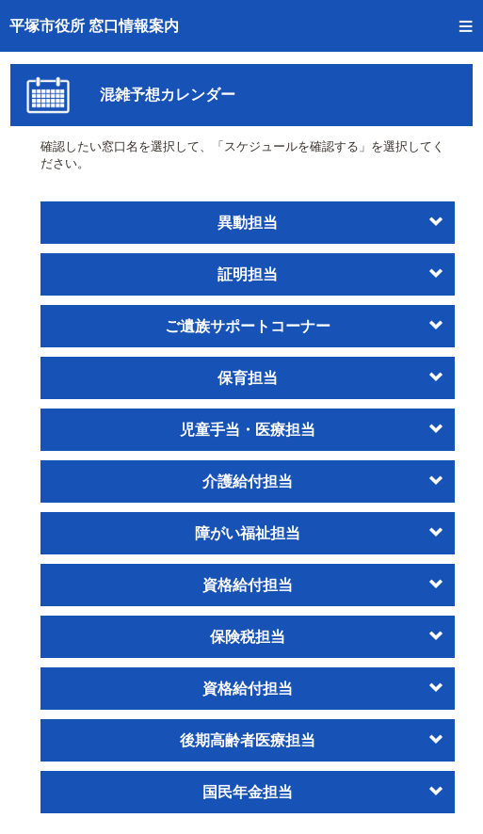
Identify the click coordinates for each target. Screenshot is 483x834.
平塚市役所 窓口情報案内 (94, 26)
